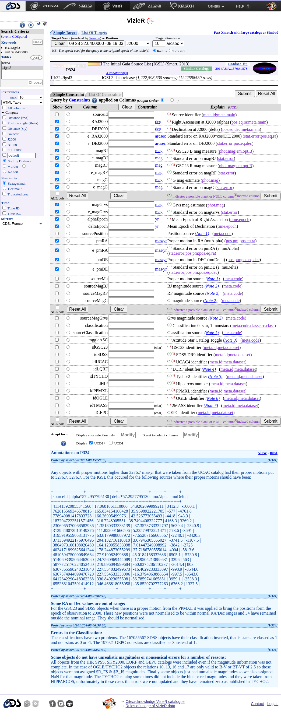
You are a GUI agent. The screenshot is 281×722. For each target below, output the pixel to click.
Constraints (83, 100)
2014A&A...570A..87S (231, 68)
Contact (257, 704)
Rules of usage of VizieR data (150, 706)
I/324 (22, 63)
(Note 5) (215, 376)
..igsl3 (22, 68)
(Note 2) (212, 286)
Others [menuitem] (214, 6)
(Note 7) (211, 406)
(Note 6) (212, 398)
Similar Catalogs (196, 68)
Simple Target (65, 32)
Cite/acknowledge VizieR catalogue (155, 701)
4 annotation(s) (117, 73)
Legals (272, 704)
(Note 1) (202, 233)
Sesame (94, 38)
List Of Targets (94, 32)
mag (159, 150)
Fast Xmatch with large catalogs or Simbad (246, 32)
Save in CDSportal (14, 36)
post (274, 452)
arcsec (160, 136)
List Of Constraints (105, 94)
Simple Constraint (68, 94)
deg (158, 121)
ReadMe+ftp (238, 64)
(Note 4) (209, 369)
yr (157, 219)
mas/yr (161, 241)
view (262, 452)
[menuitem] (13, 6)
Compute (11, 112)
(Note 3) (230, 340)
